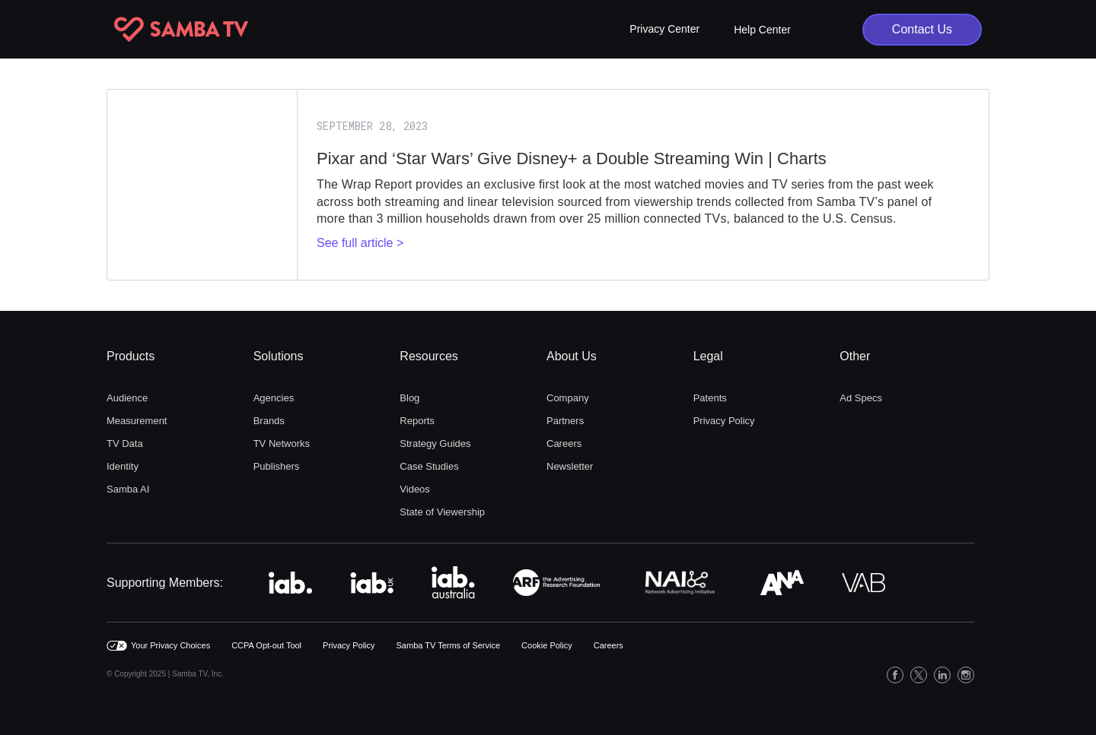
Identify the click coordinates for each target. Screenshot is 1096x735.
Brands (269, 420)
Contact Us (922, 29)
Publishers (276, 466)
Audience (127, 398)
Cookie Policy (546, 645)
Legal (708, 356)
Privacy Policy (724, 420)
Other (855, 356)
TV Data (125, 443)
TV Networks (281, 443)
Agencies (273, 398)
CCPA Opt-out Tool (266, 645)
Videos (415, 489)
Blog (409, 398)
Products (131, 356)
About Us (571, 356)
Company (567, 398)
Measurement (137, 420)
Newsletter (569, 466)
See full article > (360, 242)
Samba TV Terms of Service (449, 645)
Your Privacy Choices (170, 645)
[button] (664, 29)
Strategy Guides (435, 443)
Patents (710, 398)
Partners (565, 420)
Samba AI (128, 489)
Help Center (762, 30)
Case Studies (429, 466)
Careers (563, 443)
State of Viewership (442, 512)
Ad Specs (861, 398)
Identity (123, 466)
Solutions (278, 356)
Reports (417, 420)
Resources (428, 356)
